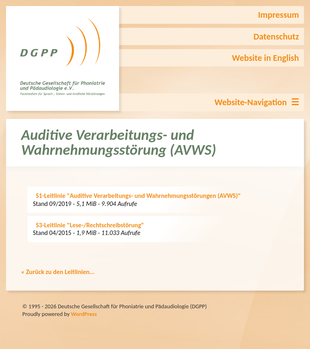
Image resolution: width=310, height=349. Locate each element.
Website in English (265, 57)
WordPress (84, 314)
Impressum (278, 14)
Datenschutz (276, 36)
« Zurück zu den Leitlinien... (57, 272)
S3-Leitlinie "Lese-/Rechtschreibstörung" (90, 225)
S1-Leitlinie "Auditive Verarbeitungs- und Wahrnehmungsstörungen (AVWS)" (138, 195)
